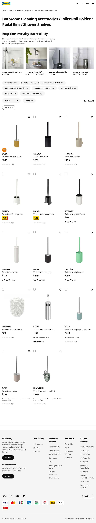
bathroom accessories (24, 11)
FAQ (50, 462)
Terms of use (79, 518)
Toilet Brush (30, 83)
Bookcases (84, 472)
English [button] (87, 496)
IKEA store (68, 458)
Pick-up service (54, 450)
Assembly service (55, 454)
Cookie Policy (89, 518)
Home (4, 11)
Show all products (11, 83)
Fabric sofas (84, 450)
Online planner (38, 444)
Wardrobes (84, 462)
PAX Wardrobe (85, 458)
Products (11, 11)
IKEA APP (37, 451)
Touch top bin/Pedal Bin (44, 88)
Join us (67, 448)
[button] (11, 100)
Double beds (84, 482)
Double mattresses (87, 447)
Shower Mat (10, 93)
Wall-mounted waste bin (32, 93)
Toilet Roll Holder (68, 88)
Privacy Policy (69, 518)
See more (8, 457)
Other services (54, 478)
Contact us (53, 458)
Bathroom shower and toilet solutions (45, 11)
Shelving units (85, 454)
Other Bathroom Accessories (16, 88)
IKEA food (37, 448)
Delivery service (54, 447)
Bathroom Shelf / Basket (53, 83)
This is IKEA (68, 444)
